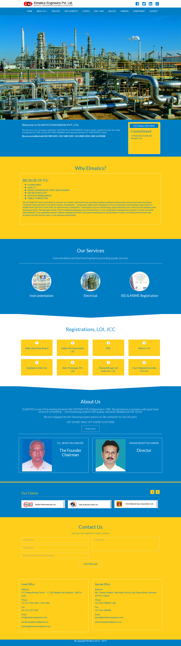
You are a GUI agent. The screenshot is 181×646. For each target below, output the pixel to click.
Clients (86, 11)
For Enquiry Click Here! (143, 126)
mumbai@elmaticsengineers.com (36, 626)
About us (42, 11)
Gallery (112, 11)
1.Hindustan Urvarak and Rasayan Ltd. (141, 137)
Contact (154, 11)
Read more (90, 428)
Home (29, 11)
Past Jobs (99, 11)
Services (56, 11)
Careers (124, 11)
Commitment (139, 11)
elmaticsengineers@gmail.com (35, 622)
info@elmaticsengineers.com (34, 617)
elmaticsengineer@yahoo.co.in (108, 622)
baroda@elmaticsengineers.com (109, 617)
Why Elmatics (71, 11)
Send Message (91, 564)
